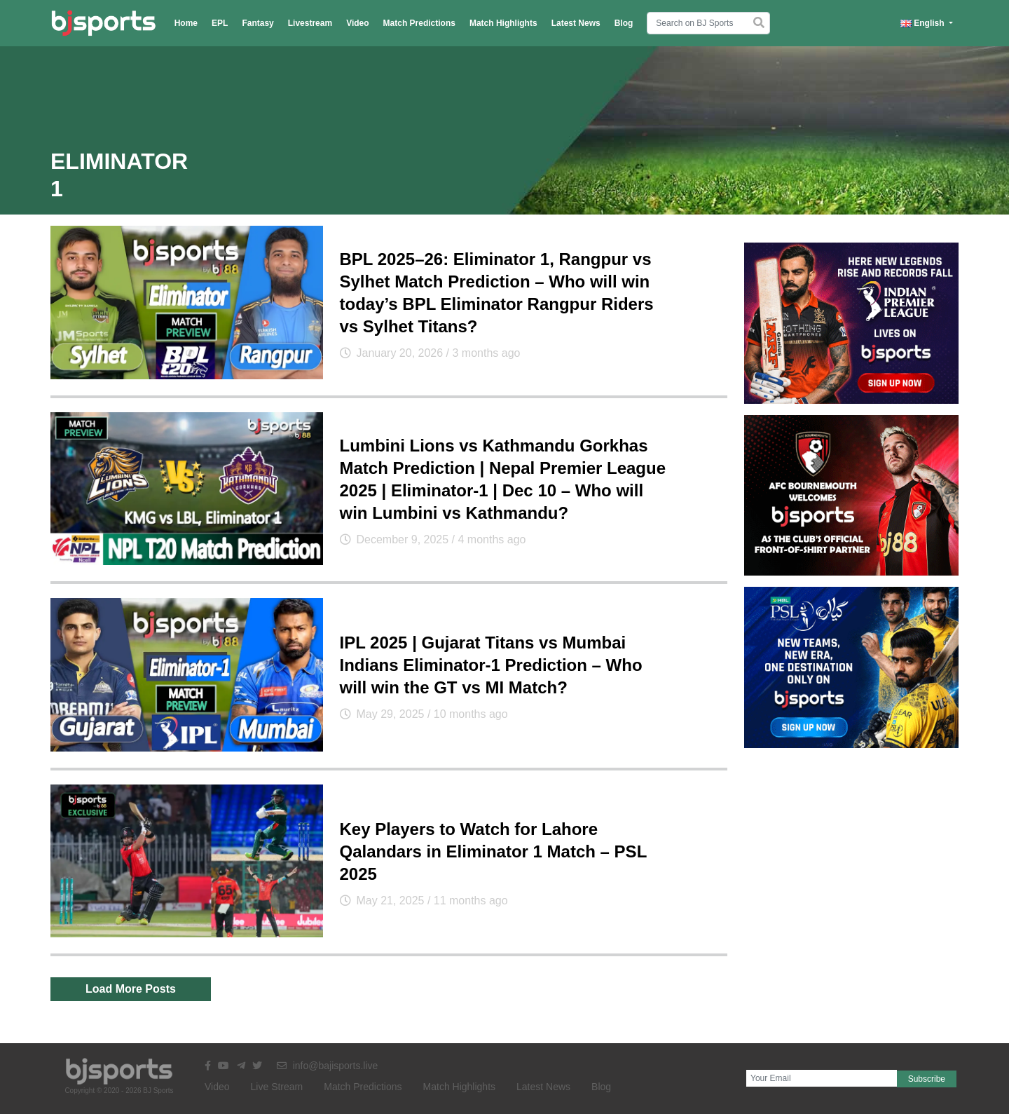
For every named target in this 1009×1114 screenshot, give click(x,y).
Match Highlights (503, 23)
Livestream (310, 23)
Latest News (575, 23)
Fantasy (257, 23)
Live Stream (277, 1086)
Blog (624, 23)
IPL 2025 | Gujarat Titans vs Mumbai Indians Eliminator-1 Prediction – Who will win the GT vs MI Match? (491, 665)
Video (357, 23)
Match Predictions (419, 23)
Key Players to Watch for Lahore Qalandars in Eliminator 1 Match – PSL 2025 (493, 851)
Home (186, 23)
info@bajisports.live (327, 1065)
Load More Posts (130, 989)
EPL (220, 23)
